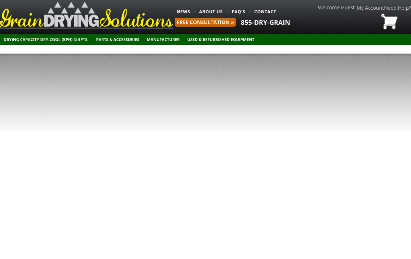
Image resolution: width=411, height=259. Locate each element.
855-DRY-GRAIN (265, 22)
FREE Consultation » (205, 22)
